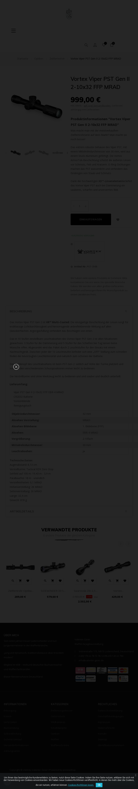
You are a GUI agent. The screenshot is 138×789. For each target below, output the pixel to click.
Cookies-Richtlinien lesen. (81, 785)
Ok (99, 785)
